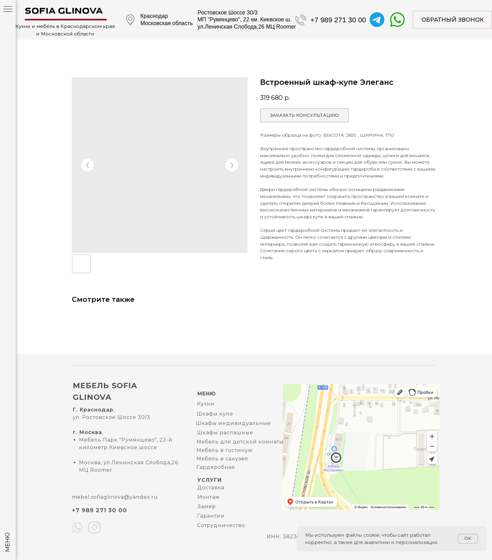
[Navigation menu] (7, 9)
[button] (452, 20)
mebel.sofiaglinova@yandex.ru (115, 497)
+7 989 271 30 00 (338, 20)
